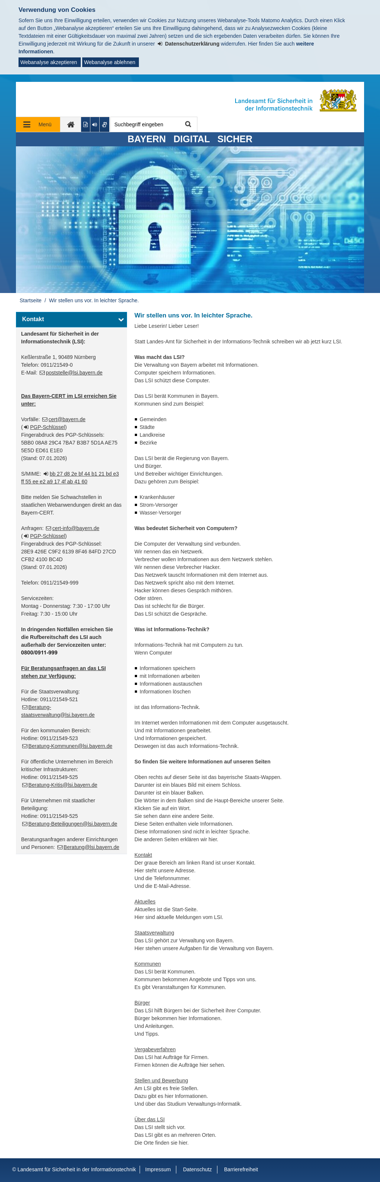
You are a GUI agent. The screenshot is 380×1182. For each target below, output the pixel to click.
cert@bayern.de (67, 419)
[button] (71, 319)
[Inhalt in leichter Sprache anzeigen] (85, 124)
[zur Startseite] (70, 124)
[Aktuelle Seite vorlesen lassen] (95, 124)
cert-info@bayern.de (75, 528)
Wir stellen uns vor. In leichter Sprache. (94, 300)
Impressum (158, 1169)
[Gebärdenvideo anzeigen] (105, 124)
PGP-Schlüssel (47, 427)
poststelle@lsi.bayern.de (74, 373)
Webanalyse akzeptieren (48, 62)
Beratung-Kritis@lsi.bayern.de (63, 785)
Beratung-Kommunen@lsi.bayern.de (71, 746)
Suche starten (187, 124)
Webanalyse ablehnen (109, 62)
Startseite (30, 300)
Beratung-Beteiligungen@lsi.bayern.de (73, 824)
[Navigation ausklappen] (38, 124)
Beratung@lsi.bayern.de (91, 847)
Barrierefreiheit (241, 1169)
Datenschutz (197, 1169)
